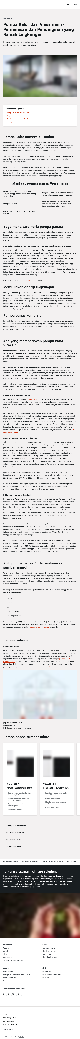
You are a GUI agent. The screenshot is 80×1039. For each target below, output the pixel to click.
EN (71, 5)
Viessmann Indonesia (10, 862)
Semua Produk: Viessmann (30, 862)
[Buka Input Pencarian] (63, 5)
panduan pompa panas (39, 627)
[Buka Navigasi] (76, 4)
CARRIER (21, 1037)
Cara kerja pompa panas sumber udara (36, 667)
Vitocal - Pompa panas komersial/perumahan (58, 862)
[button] (71, 862)
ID (68, 5)
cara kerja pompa (31, 280)
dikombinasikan (34, 399)
